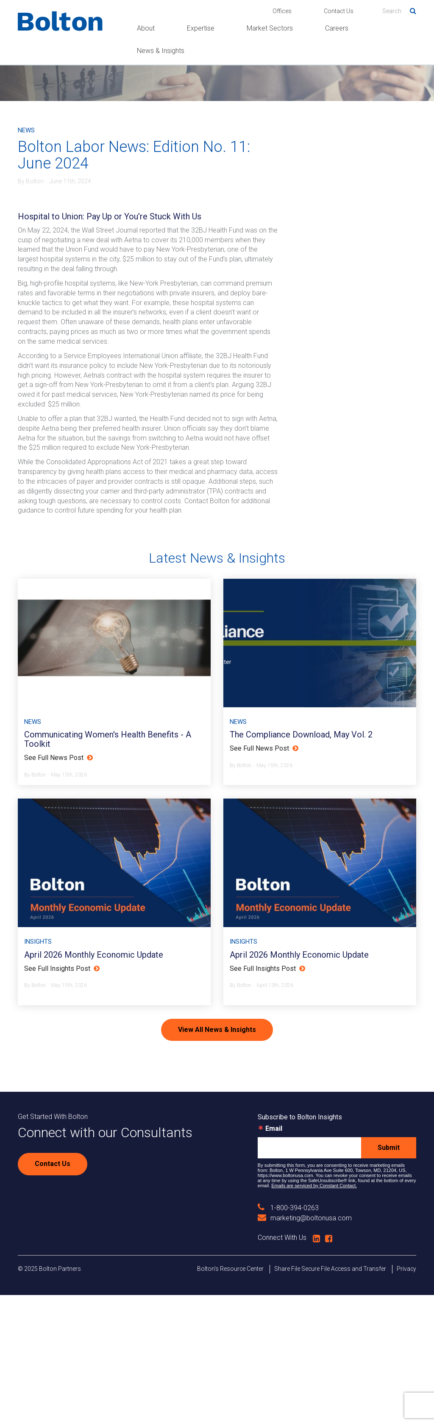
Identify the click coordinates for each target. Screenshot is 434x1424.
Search (409, 9)
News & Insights (160, 51)
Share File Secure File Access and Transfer (330, 1397)
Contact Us (338, 11)
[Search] (399, 11)
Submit (389, 1277)
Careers (336, 28)
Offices (282, 11)
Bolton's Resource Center (230, 1397)
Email (273, 1257)
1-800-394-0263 (288, 1337)
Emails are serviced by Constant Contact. (314, 1314)
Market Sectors (270, 28)
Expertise (200, 28)
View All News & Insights (217, 1158)
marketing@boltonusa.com (305, 1347)
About (146, 28)
